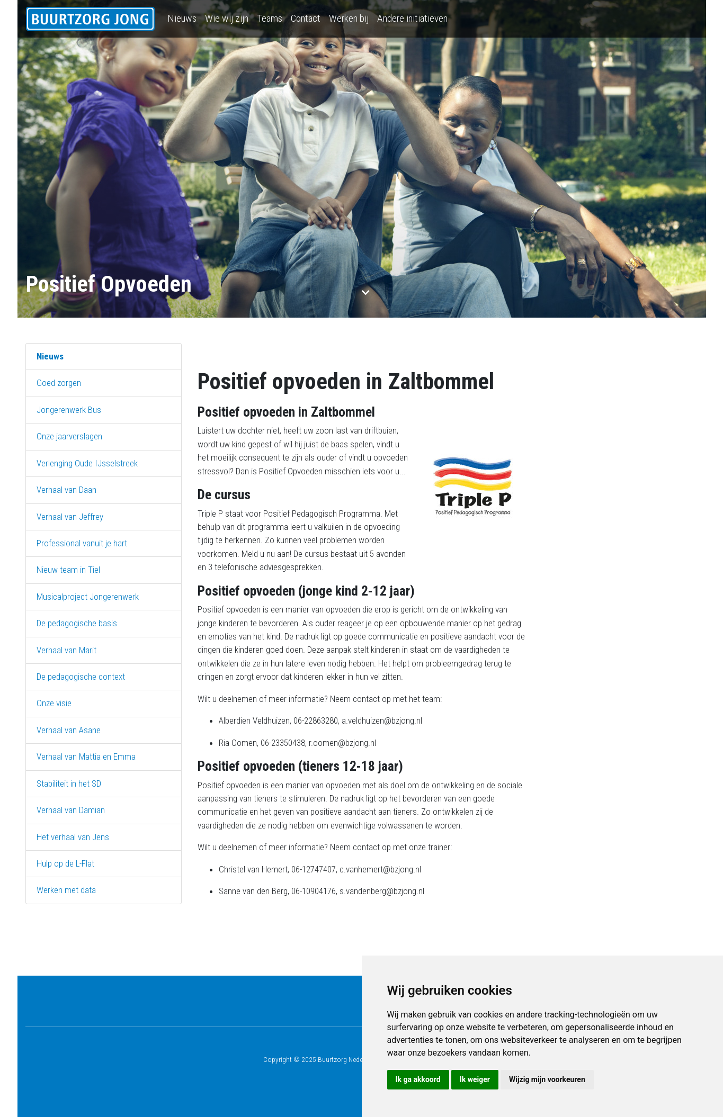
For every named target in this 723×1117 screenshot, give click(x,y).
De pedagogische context (81, 676)
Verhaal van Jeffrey (70, 516)
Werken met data (66, 890)
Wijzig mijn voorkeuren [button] (547, 1079)
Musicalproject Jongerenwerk (88, 596)
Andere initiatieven (412, 18)
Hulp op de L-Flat (65, 863)
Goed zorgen (59, 382)
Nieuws (182, 18)
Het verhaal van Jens (73, 837)
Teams (269, 18)
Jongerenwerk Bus (69, 409)
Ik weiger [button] (475, 1079)
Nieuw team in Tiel (68, 569)
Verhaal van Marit (66, 650)
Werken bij (349, 18)
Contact (305, 18)
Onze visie (54, 703)
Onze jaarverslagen (69, 436)
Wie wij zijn (226, 18)
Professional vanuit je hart (82, 543)
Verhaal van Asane (69, 730)
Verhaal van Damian (71, 810)
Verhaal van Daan (66, 489)
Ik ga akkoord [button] (418, 1079)
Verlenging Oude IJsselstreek (87, 463)
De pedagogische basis (77, 623)
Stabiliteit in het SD (69, 783)
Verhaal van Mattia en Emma (86, 756)
